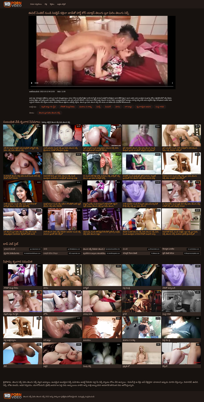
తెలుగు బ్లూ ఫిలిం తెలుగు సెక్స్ (49, 113)
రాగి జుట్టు (128, 107)
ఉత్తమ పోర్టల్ (62, 4)
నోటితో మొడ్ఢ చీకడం (67, 107)
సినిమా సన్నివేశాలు (36, 4)
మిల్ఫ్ (98, 107)
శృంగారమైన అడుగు (144, 107)
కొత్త (46, 4)
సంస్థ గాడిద (160, 107)
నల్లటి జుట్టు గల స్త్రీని (48, 107)
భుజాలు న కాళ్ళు (85, 107)
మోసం (117, 107)
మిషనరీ (108, 107)
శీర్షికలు (52, 4)
